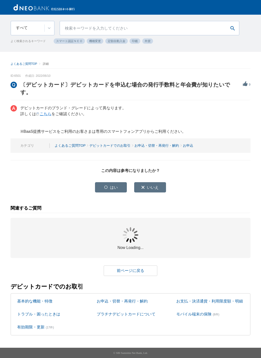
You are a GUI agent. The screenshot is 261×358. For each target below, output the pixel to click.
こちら (45, 114)
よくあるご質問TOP (24, 64)
